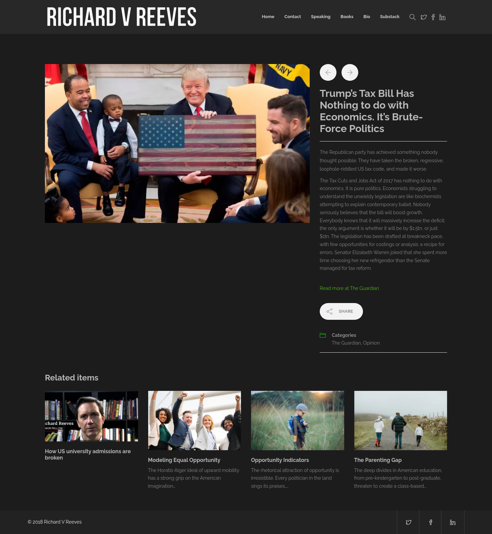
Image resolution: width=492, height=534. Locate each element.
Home (268, 16)
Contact (293, 16)
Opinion (371, 343)
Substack (389, 16)
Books (347, 16)
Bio (366, 16)
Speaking (320, 16)
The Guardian (346, 343)
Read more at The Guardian (349, 288)
